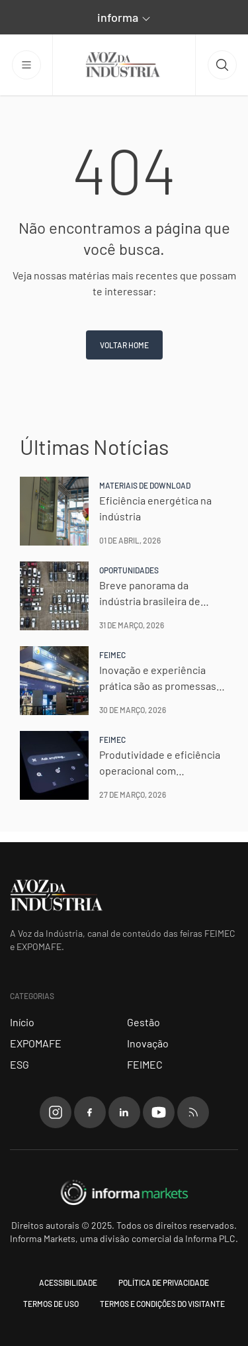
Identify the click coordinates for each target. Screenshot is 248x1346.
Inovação (148, 1043)
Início (22, 1022)
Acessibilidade (68, 1282)
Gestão (143, 1022)
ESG (19, 1064)
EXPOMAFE (36, 1043)
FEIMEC (145, 1064)
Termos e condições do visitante (162, 1303)
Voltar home (124, 345)
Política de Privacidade (163, 1282)
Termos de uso (51, 1303)
